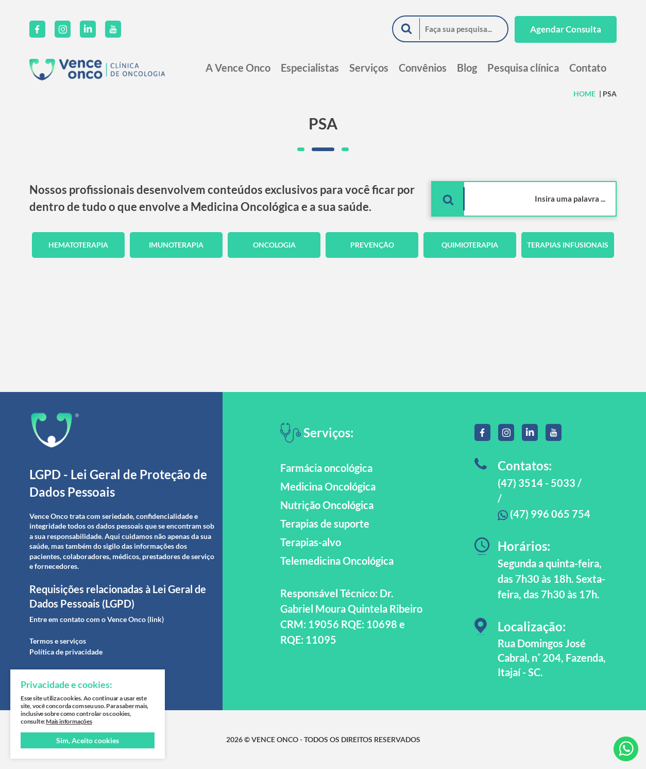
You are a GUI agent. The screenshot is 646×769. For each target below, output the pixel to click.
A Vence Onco (238, 67)
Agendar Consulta (565, 29)
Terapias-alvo (310, 542)
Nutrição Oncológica (326, 505)
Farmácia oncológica (326, 468)
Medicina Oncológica (328, 486)
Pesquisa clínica (523, 67)
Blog (467, 67)
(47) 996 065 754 (544, 514)
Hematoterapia (78, 244)
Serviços (368, 67)
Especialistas (310, 67)
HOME (584, 93)
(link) (155, 619)
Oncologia (274, 244)
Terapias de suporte (324, 523)
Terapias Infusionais (567, 244)
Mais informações (69, 721)
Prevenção (372, 244)
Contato (587, 67)
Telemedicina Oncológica (337, 560)
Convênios (423, 67)
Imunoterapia (176, 244)
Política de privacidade (66, 651)
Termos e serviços (57, 640)
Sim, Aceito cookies (87, 740)
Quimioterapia (469, 244)
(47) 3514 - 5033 (536, 483)
